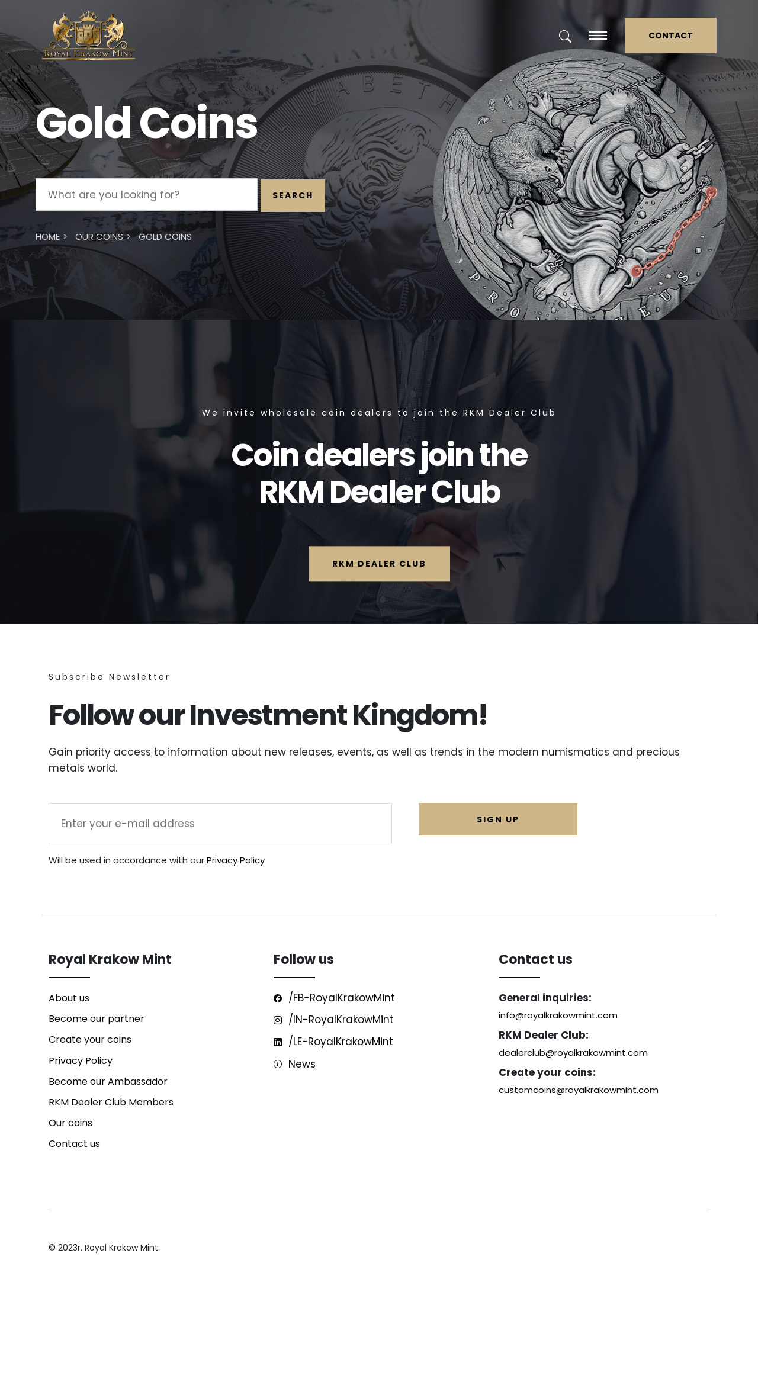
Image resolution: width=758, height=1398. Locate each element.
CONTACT (670, 35)
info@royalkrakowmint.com (558, 1015)
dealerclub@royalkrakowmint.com (573, 1052)
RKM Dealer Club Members (111, 1102)
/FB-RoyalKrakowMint (334, 998)
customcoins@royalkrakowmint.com (579, 1090)
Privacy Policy (236, 860)
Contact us (74, 1143)
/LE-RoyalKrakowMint (333, 1041)
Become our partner (96, 1019)
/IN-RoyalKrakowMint (334, 1020)
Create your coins (90, 1039)
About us (69, 998)
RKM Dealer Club (379, 564)
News (295, 1064)
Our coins (70, 1123)
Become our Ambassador (108, 1081)
